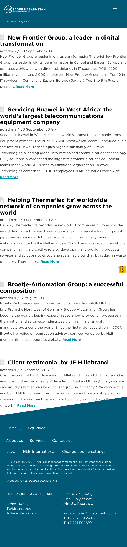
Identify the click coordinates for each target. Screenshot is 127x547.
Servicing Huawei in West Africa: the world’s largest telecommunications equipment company (56, 115)
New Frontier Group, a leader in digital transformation (60, 40)
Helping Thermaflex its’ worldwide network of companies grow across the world (56, 206)
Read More (25, 87)
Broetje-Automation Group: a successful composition (61, 287)
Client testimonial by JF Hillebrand (58, 362)
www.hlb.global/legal (58, 472)
